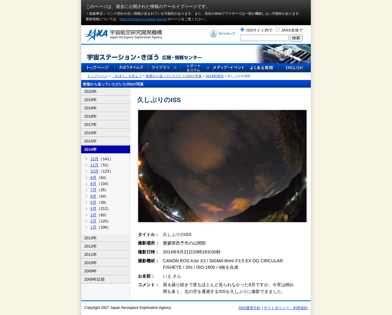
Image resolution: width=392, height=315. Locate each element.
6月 (93, 196)
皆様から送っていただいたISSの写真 (174, 76)
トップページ (97, 76)
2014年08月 (214, 76)
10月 (94, 171)
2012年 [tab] (90, 246)
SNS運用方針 (250, 308)
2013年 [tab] (90, 238)
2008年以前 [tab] (94, 279)
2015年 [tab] (90, 141)
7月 (93, 190)
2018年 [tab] (90, 116)
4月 (93, 208)
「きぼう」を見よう (126, 76)
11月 (94, 165)
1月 (93, 227)
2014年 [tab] (90, 149)
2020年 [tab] (90, 91)
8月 (93, 183)
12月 (94, 159)
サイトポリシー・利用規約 (286, 308)
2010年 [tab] (90, 262)
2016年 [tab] (90, 133)
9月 (93, 177)
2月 (93, 221)
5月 (93, 202)
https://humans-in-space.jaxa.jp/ (143, 19)
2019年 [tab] (90, 99)
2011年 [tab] (90, 254)
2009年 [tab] (90, 271)
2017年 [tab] (90, 124)
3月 (93, 215)
